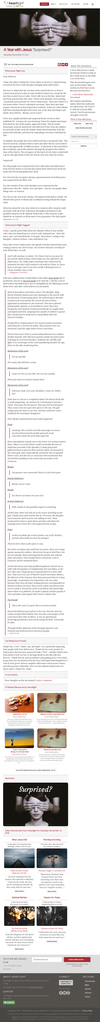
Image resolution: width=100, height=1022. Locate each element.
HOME (85, 4)
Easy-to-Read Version (50, 1014)
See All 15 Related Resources (35, 770)
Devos (44, 4)
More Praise (52, 941)
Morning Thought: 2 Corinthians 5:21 (52, 871)
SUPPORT (8, 991)
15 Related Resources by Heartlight (21, 687)
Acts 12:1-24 (14, 633)
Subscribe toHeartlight (66, 982)
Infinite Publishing (36, 987)
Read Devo (19, 891)
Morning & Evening (51, 839)
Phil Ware (84, 88)
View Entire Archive (83, 128)
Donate (9, 1002)
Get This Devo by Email (18, 64)
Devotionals (90, 981)
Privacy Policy (77, 966)
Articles (63, 4)
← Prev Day (76, 124)
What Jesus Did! (19, 839)
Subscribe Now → (77, 960)
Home (87, 996)
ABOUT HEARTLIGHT (14, 976)
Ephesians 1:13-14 (11, 219)
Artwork (75, 4)
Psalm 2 (6, 231)
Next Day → (90, 124)
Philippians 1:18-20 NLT (18, 272)
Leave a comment (44, 680)
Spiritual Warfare (19, 897)
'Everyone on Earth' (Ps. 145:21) (52, 928)
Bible (53, 4)
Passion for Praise (52, 897)
